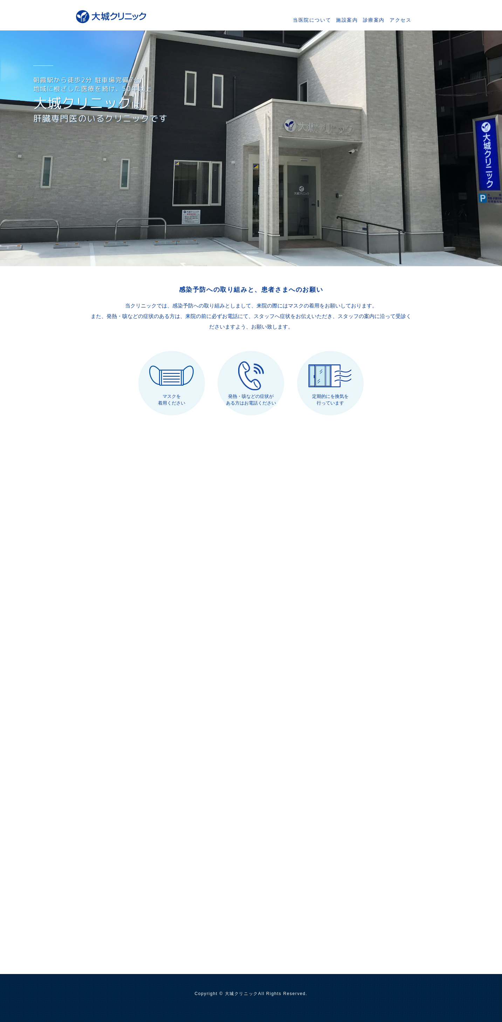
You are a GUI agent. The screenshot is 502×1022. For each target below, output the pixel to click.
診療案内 (374, 20)
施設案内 (347, 20)
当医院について (312, 20)
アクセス (400, 20)
